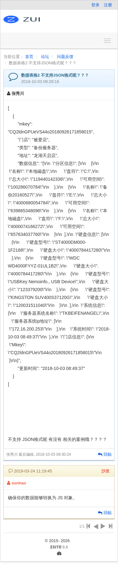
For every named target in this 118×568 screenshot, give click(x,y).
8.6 (38, 547)
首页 (29, 56)
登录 (95, 5)
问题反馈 (65, 56)
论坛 (45, 56)
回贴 (105, 454)
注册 (108, 5)
